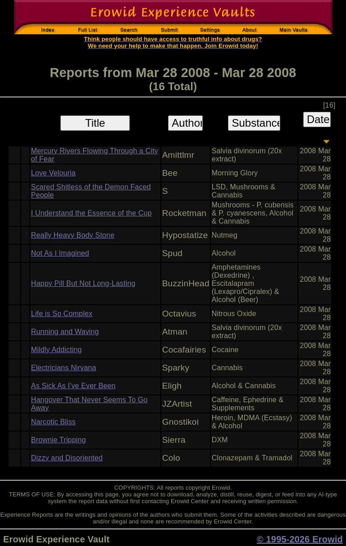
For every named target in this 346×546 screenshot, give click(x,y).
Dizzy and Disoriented (67, 458)
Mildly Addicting (56, 349)
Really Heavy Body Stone (72, 235)
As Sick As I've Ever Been (73, 386)
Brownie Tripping (58, 440)
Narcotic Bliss (53, 422)
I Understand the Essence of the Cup (91, 213)
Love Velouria (53, 173)
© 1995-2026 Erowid (300, 539)
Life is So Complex (61, 313)
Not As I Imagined (60, 253)
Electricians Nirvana (63, 368)
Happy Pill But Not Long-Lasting (83, 283)
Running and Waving (65, 331)
